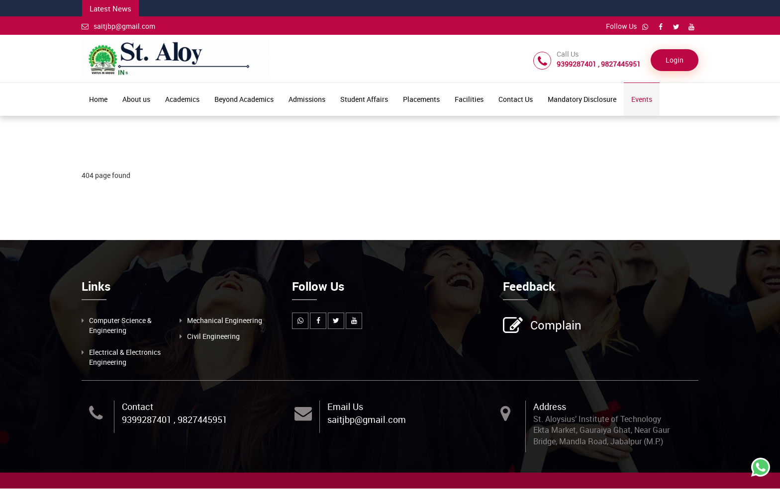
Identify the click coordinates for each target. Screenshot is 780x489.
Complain (555, 326)
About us (136, 99)
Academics (182, 99)
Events (641, 99)
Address (549, 406)
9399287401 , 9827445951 (174, 419)
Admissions (307, 99)
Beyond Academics (244, 99)
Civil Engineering (213, 336)
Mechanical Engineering (224, 320)
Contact (137, 406)
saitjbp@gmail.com (118, 26)
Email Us (345, 406)
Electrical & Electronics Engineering (125, 357)
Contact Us (515, 99)
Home (98, 99)
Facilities (469, 99)
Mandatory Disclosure (582, 99)
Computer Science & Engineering (120, 325)
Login (674, 60)
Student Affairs (364, 99)
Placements (421, 99)
